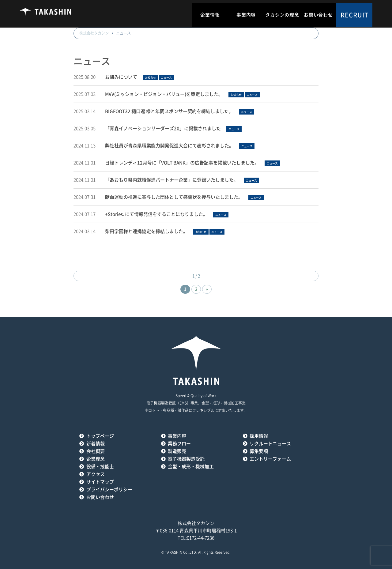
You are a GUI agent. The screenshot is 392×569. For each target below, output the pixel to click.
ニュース (166, 77)
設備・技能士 (100, 466)
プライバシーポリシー (109, 489)
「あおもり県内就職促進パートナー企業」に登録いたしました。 (171, 180)
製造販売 (177, 451)
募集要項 (259, 451)
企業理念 (95, 459)
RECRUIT (354, 15)
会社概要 (95, 451)
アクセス (95, 474)
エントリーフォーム (270, 459)
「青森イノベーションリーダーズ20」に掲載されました (163, 128)
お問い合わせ (318, 15)
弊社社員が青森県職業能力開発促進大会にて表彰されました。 (169, 145)
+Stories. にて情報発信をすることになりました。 (156, 214)
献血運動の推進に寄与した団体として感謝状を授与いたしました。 (174, 197)
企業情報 (210, 15)
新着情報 (95, 443)
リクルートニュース (270, 443)
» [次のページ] (207, 289)
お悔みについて (121, 77)
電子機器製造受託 (186, 459)
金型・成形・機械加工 (191, 466)
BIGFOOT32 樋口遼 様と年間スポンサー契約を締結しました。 (169, 111)
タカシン (46, 14)
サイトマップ (100, 482)
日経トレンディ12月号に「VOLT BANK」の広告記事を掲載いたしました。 (182, 162)
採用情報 (259, 436)
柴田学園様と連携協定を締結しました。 (146, 231)
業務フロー (179, 443)
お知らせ (150, 77)
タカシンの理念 (282, 15)
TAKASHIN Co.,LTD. (181, 552)
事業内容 (246, 15)
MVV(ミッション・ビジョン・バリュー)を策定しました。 (164, 94)
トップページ (100, 436)
